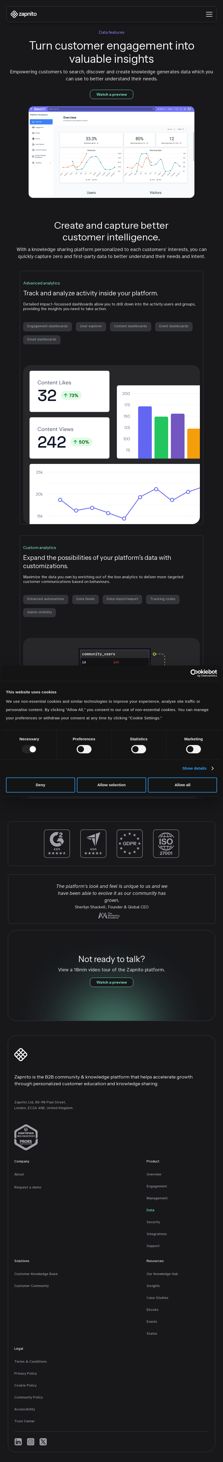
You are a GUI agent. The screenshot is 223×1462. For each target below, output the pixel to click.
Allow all (183, 785)
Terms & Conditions (30, 1361)
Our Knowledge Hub (162, 1274)
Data (150, 1210)
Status (152, 1333)
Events (152, 1321)
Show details (194, 768)
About (19, 1174)
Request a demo (27, 1187)
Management (157, 1198)
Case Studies (157, 1298)
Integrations (157, 1234)
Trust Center (24, 1421)
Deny (40, 785)
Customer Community (31, 1286)
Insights (153, 1286)
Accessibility (24, 1409)
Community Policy (28, 1397)
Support (153, 1246)
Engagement (157, 1186)
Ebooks (153, 1309)
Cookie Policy (25, 1385)
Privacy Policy (25, 1373)
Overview (154, 1174)
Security (153, 1222)
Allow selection (111, 785)
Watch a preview (111, 94)
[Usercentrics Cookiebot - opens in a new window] (194, 673)
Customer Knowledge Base (36, 1274)
